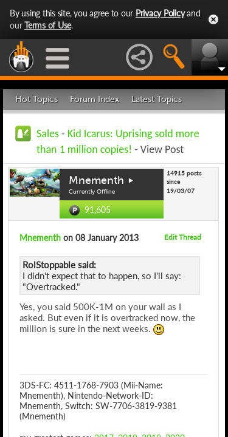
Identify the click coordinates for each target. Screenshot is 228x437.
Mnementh (96, 180)
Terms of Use (47, 25)
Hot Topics (36, 99)
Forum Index (94, 99)
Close (213, 19)
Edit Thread (182, 237)
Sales (47, 133)
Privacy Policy (160, 13)
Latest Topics (156, 99)
